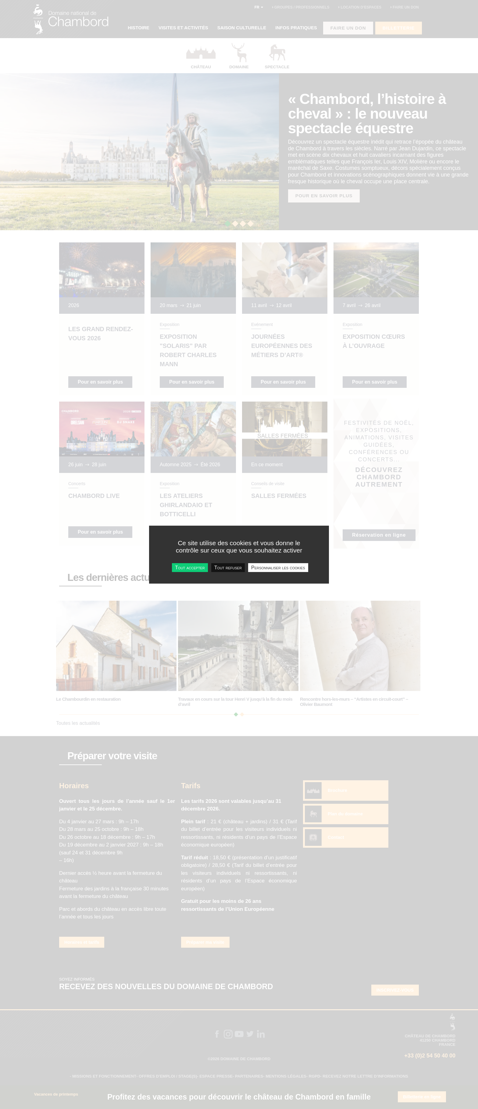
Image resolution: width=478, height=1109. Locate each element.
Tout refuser (228, 567)
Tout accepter (190, 567)
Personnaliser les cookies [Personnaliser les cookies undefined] (278, 567)
